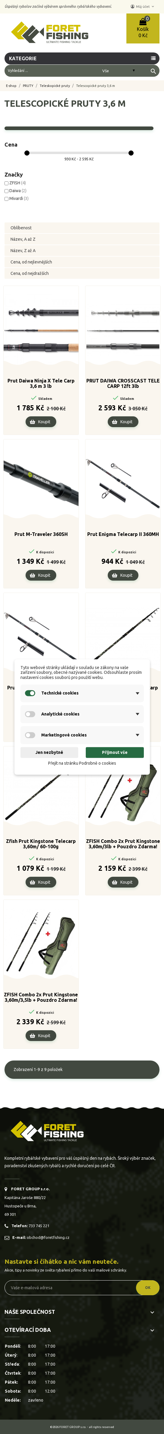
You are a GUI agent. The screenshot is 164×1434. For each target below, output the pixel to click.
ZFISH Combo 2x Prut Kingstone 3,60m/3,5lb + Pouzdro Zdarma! (41, 997)
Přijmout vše (115, 752)
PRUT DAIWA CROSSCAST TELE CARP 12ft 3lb (123, 383)
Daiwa (17, 190)
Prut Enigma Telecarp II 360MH (123, 534)
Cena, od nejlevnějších (31, 262)
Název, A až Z (23, 239)
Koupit (44, 421)
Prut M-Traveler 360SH (41, 534)
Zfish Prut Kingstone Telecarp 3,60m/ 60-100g (41, 843)
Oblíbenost (21, 227)
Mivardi (19, 198)
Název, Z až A (23, 250)
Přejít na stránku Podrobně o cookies (82, 763)
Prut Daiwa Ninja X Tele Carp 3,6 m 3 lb (41, 383)
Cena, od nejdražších (30, 273)
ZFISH (17, 182)
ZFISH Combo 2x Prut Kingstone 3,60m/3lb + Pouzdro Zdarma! (123, 843)
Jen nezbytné (49, 752)
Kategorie (23, 58)
